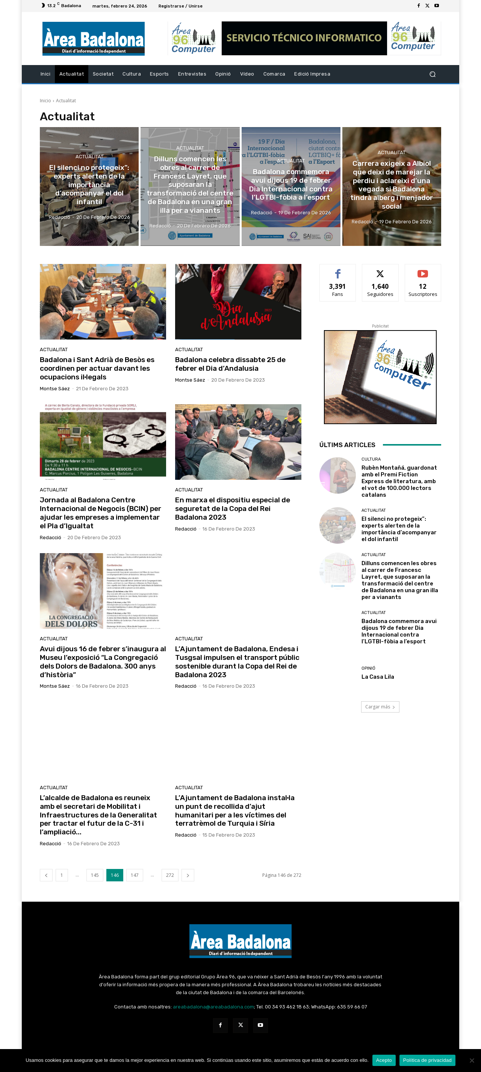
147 (135, 875)
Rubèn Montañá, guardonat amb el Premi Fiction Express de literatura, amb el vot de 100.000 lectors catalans (399, 481)
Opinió (368, 668)
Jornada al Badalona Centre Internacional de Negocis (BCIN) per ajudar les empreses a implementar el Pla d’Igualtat (100, 513)
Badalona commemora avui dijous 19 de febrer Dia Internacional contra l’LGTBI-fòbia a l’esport (399, 631)
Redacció (50, 537)
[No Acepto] (471, 1060)
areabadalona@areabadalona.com (213, 1007)
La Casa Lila (378, 676)
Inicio (45, 100)
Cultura (371, 459)
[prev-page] (46, 875)
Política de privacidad (427, 1060)
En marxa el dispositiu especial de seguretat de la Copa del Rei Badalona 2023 (232, 509)
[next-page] (188, 875)
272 (170, 875)
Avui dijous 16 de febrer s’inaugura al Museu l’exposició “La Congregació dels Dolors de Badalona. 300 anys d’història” (103, 661)
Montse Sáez (55, 388)
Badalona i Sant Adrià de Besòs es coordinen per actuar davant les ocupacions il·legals (97, 368)
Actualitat (89, 156)
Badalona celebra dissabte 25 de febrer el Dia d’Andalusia (230, 364)
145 (95, 875)
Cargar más (380, 707)
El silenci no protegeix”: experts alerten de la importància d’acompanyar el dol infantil (399, 529)
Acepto (384, 1060)
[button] (432, 74)
